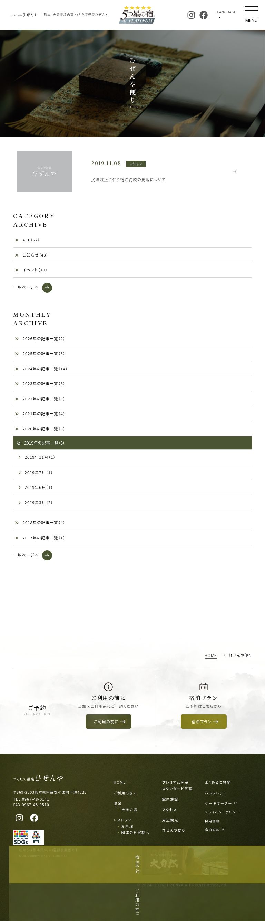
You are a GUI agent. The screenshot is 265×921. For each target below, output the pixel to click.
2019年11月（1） (37, 457)
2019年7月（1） (35, 472)
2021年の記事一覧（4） (40, 413)
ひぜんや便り (173, 830)
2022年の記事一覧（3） (40, 398)
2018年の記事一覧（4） (40, 522)
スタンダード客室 (177, 788)
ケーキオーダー (221, 803)
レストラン (122, 819)
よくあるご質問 (218, 782)
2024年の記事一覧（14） (41, 368)
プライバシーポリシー (222, 812)
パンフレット (215, 793)
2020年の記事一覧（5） (40, 428)
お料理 (127, 826)
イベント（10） (31, 269)
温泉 (118, 803)
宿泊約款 (215, 829)
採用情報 (212, 821)
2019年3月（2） (35, 502)
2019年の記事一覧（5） (41, 443)
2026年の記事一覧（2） (40, 338)
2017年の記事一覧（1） (40, 537)
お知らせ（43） (31, 255)
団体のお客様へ (135, 832)
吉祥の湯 (129, 809)
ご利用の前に (125, 793)
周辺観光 (170, 819)
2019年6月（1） (35, 487)
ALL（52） (27, 239)
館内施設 (170, 799)
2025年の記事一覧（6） (40, 353)
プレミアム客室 (175, 782)
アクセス (169, 809)
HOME (120, 782)
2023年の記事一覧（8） (40, 383)
